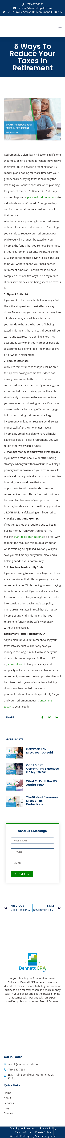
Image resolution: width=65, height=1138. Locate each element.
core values (15, 664)
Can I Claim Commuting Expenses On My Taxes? (42, 768)
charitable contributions (28, 537)
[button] (60, 26)
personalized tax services (42, 197)
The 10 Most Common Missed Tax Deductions (42, 800)
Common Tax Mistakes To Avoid (39, 750)
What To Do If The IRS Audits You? (41, 783)
